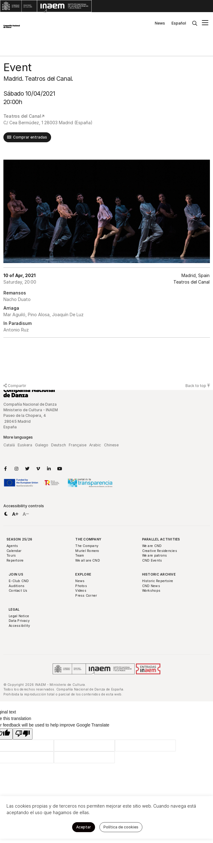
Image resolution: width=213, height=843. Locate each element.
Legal (14, 610)
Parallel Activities (161, 539)
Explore (83, 574)
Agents (12, 546)
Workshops (151, 591)
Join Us (16, 574)
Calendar (14, 551)
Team (79, 556)
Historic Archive (159, 574)
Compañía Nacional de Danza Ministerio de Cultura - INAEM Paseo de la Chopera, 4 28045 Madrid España (31, 416)
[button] (6, 514)
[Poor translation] (23, 734)
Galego (41, 445)
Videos (80, 591)
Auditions (16, 586)
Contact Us (18, 591)
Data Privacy (19, 621)
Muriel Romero (87, 551)
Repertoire (15, 560)
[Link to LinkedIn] (49, 469)
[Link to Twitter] (27, 469)
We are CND (152, 546)
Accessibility (19, 626)
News (160, 23)
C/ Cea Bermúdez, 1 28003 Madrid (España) (48, 122)
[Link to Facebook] (5, 469)
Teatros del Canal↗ (24, 116)
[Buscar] (194, 23)
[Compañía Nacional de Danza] (11, 26)
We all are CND (87, 560)
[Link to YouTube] (59, 469)
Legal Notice (19, 616)
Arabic (95, 445)
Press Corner (86, 596)
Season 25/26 (19, 539)
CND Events (152, 560)
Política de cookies (120, 827)
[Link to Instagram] (16, 469)
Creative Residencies (159, 551)
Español (179, 23)
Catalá (9, 445)
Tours (11, 556)
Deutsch (58, 445)
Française (77, 445)
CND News (151, 586)
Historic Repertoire (157, 581)
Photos (81, 586)
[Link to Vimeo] (38, 469)
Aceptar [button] (83, 827)
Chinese (111, 445)
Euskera (25, 445)
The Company (88, 539)
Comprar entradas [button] (30, 137)
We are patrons (154, 556)
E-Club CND (19, 581)
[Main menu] (205, 23)
